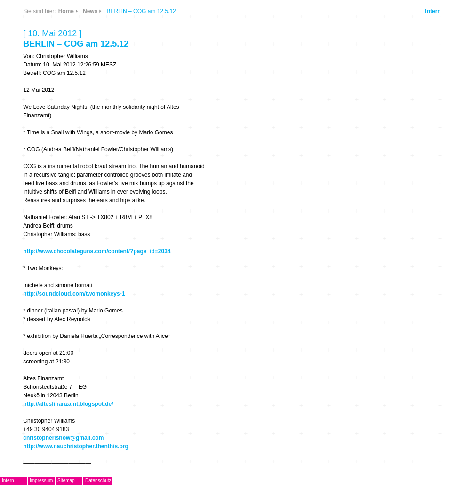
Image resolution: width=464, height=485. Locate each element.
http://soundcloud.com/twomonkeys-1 (74, 293)
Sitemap (66, 480)
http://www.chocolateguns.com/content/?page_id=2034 (96, 251)
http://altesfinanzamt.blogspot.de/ (68, 404)
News (90, 11)
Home (66, 11)
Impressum (41, 480)
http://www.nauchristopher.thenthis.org (75, 446)
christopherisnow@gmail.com (63, 438)
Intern (432, 11)
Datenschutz (98, 480)
